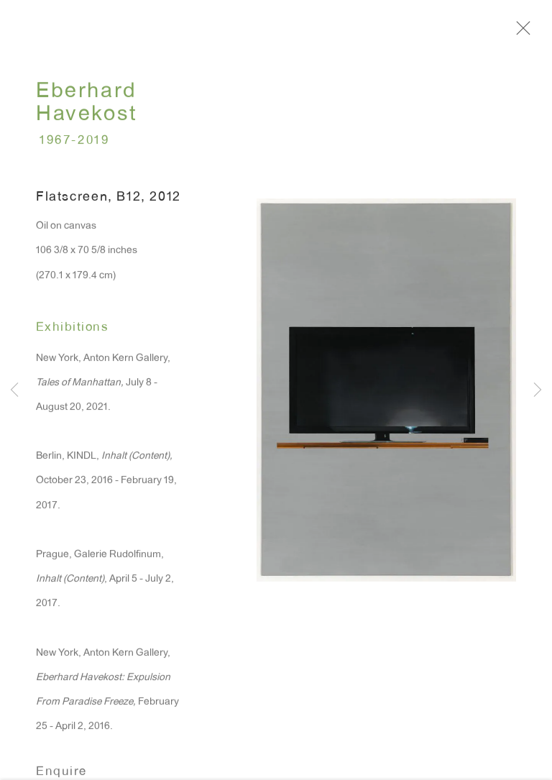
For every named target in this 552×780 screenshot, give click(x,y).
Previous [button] (14, 390)
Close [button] (521, 32)
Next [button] (537, 390)
